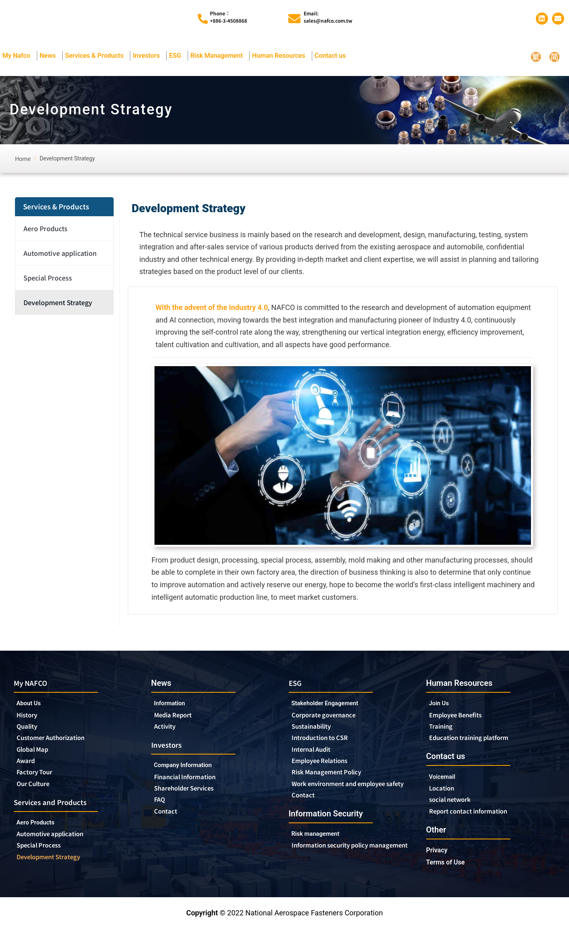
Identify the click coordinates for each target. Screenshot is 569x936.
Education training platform (477, 741)
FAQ (161, 805)
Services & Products (96, 57)
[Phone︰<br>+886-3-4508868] (203, 19)
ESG (177, 57)
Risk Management (218, 57)
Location (444, 793)
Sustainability (316, 729)
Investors (148, 57)
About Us (32, 705)
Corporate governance (333, 717)
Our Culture (37, 790)
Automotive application (62, 254)
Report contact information (476, 817)
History (29, 717)
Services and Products (57, 809)
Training (443, 729)
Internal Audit (316, 753)
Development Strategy (57, 303)
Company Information (191, 769)
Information (173, 704)
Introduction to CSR (326, 741)
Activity (167, 729)
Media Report (177, 717)
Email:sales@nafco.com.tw (328, 17)
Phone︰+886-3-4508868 (228, 17)
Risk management (321, 849)
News (50, 57)
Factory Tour (38, 778)
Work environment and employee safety (350, 794)
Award (28, 766)
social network (455, 805)
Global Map (37, 753)
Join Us (441, 704)
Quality (29, 729)
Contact (167, 817)
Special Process (47, 279)
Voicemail (445, 780)
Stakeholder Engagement (333, 705)
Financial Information (194, 781)
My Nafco (18, 57)
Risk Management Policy (334, 778)
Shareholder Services (193, 793)
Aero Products (47, 229)
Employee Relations (326, 766)
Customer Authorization (58, 741)
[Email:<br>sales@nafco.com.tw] (294, 19)
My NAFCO (34, 684)
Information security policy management (339, 866)
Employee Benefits (461, 717)
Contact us (332, 57)
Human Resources (280, 57)
